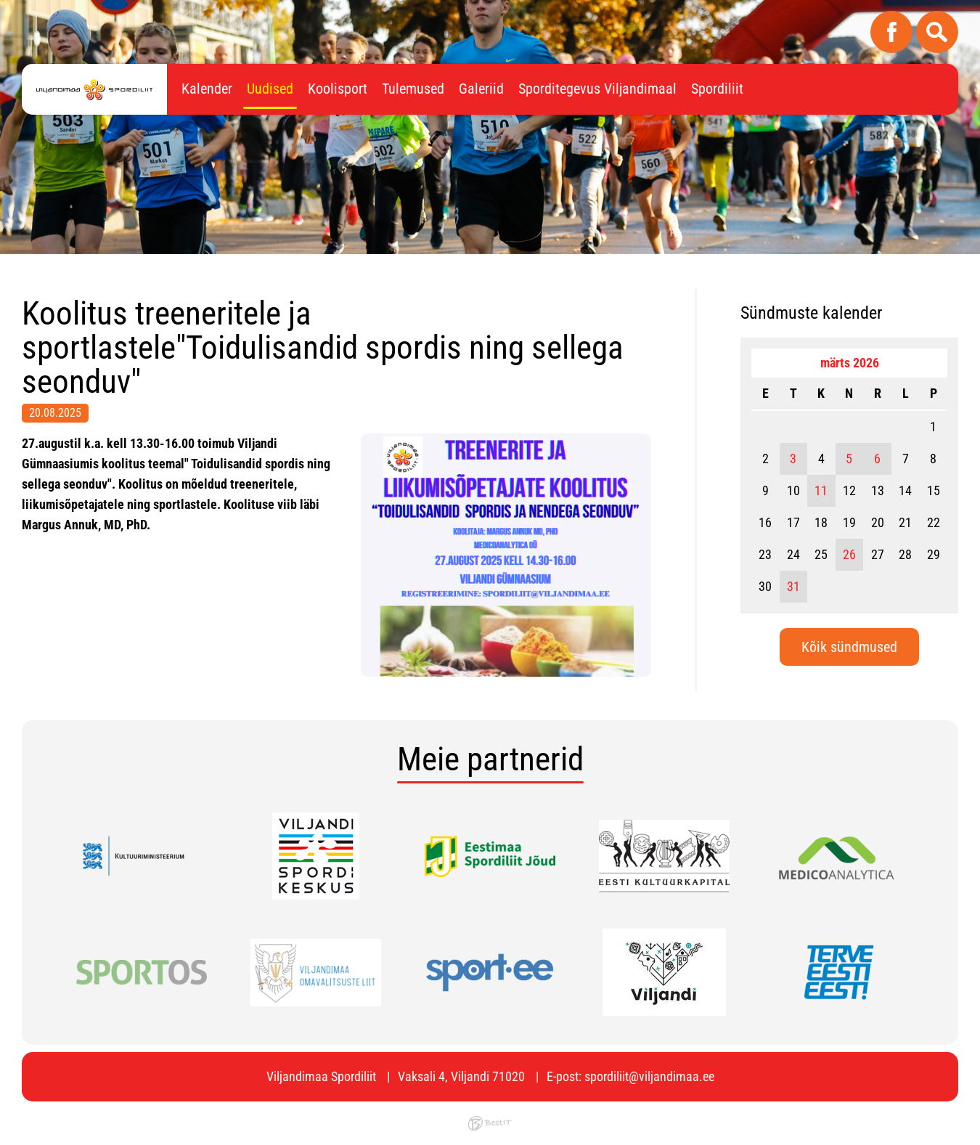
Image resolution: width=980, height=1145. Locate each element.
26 (849, 554)
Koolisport (337, 88)
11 (821, 490)
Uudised (270, 88)
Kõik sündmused (849, 647)
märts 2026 (849, 362)
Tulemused (413, 88)
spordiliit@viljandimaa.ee (649, 1076)
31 (793, 586)
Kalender (206, 88)
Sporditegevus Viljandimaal (597, 88)
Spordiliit (717, 88)
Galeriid (481, 88)
